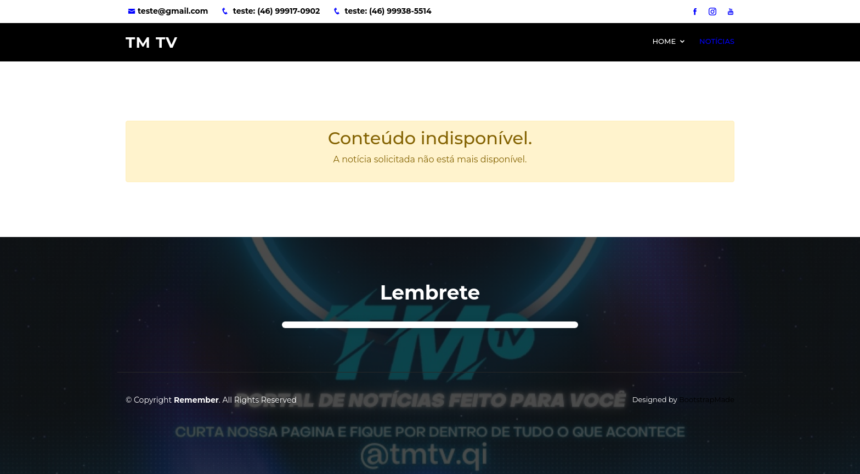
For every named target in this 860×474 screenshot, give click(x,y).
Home (664, 41)
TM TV (152, 42)
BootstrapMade (706, 399)
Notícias (716, 41)
